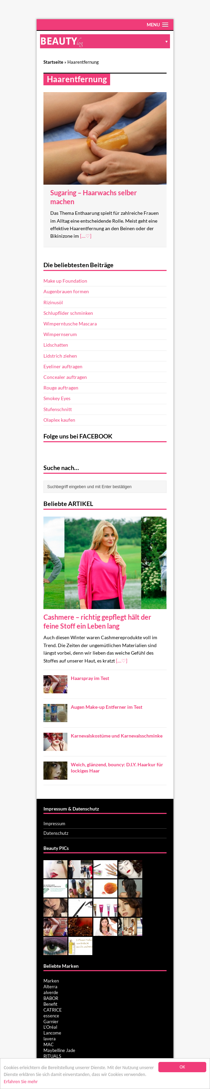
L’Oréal (50, 1027)
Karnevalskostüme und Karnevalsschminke (116, 736)
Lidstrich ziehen (60, 356)
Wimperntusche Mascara (70, 323)
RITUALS (52, 1056)
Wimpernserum (60, 334)
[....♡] (85, 236)
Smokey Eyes (56, 398)
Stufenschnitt (57, 409)
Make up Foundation (65, 281)
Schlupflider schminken (68, 313)
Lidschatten (55, 345)
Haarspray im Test (90, 678)
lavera (49, 1038)
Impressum (54, 823)
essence (51, 1015)
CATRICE (52, 1010)
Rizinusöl (53, 302)
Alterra (50, 986)
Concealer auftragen (65, 377)
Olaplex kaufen (59, 420)
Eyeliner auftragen (62, 366)
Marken (51, 980)
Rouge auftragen (60, 388)
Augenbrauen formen (66, 291)
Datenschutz (55, 833)
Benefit (50, 1004)
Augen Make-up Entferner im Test (106, 707)
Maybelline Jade (59, 1050)
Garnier (50, 1021)
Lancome (52, 1033)
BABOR (50, 998)
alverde (50, 992)
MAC (48, 1044)
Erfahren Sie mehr (21, 1082)
